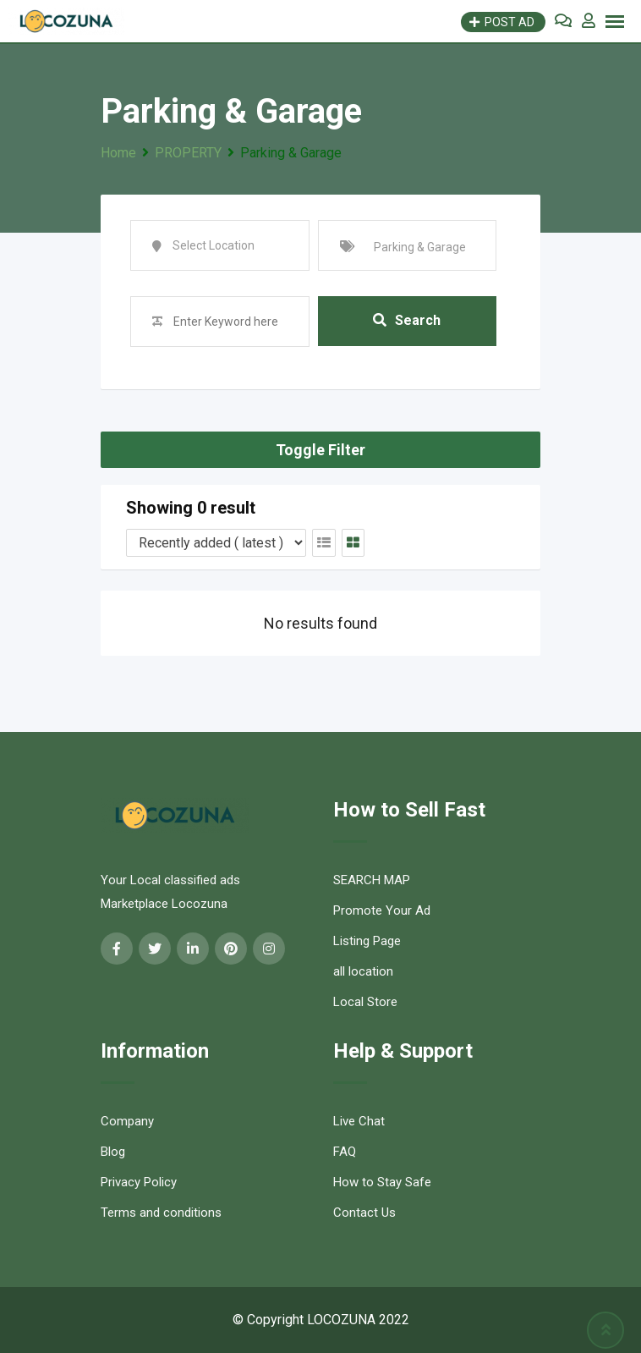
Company (127, 1121)
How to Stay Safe (382, 1182)
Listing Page (367, 941)
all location (363, 971)
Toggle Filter (320, 450)
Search (407, 321)
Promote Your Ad (381, 910)
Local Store (365, 1001)
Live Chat (359, 1121)
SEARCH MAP (371, 880)
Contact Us (364, 1212)
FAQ (344, 1151)
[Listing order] (216, 543)
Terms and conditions (161, 1212)
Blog (113, 1151)
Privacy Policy (139, 1182)
